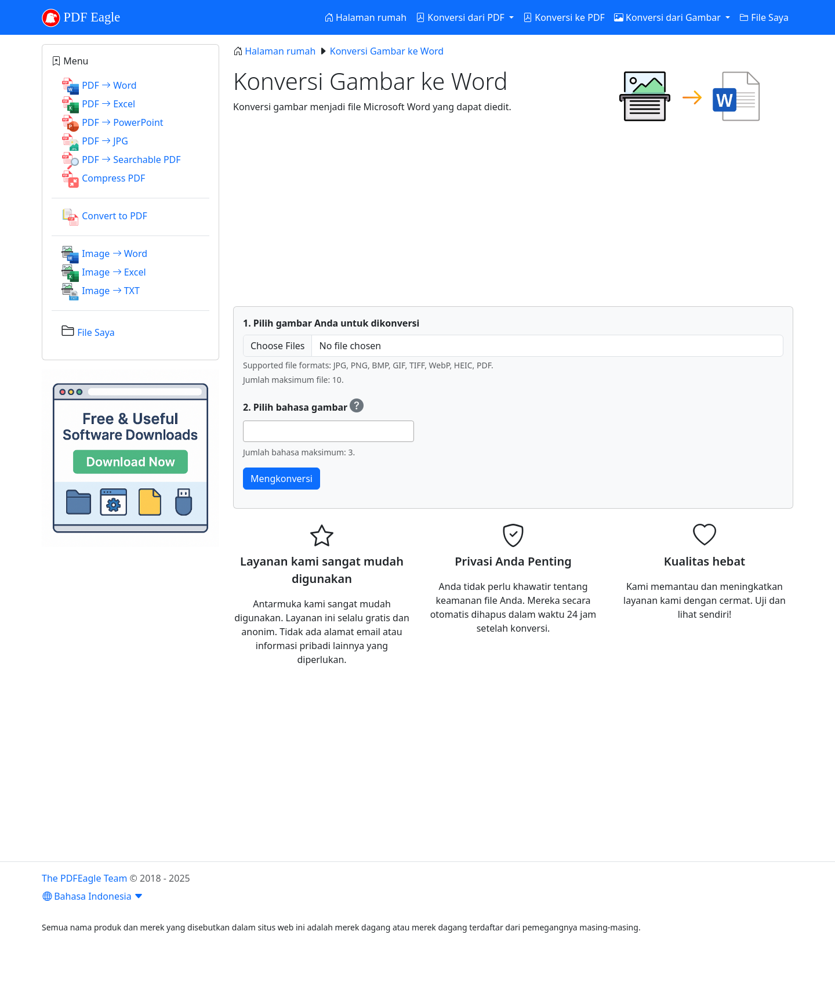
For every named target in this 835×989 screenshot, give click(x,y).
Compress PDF (113, 178)
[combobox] (328, 431)
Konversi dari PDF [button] (461, 17)
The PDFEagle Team (84, 878)
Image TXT (111, 290)
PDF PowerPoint (122, 122)
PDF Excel (108, 103)
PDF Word (109, 85)
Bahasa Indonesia (92, 896)
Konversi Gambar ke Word (387, 51)
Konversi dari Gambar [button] (668, 17)
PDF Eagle (81, 18)
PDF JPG (105, 141)
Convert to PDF (114, 215)
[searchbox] (249, 431)
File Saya (764, 17)
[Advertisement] (513, 216)
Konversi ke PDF (564, 17)
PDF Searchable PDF (131, 159)
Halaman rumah (365, 17)
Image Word (114, 253)
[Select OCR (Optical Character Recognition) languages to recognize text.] (357, 407)
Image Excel (114, 272)
